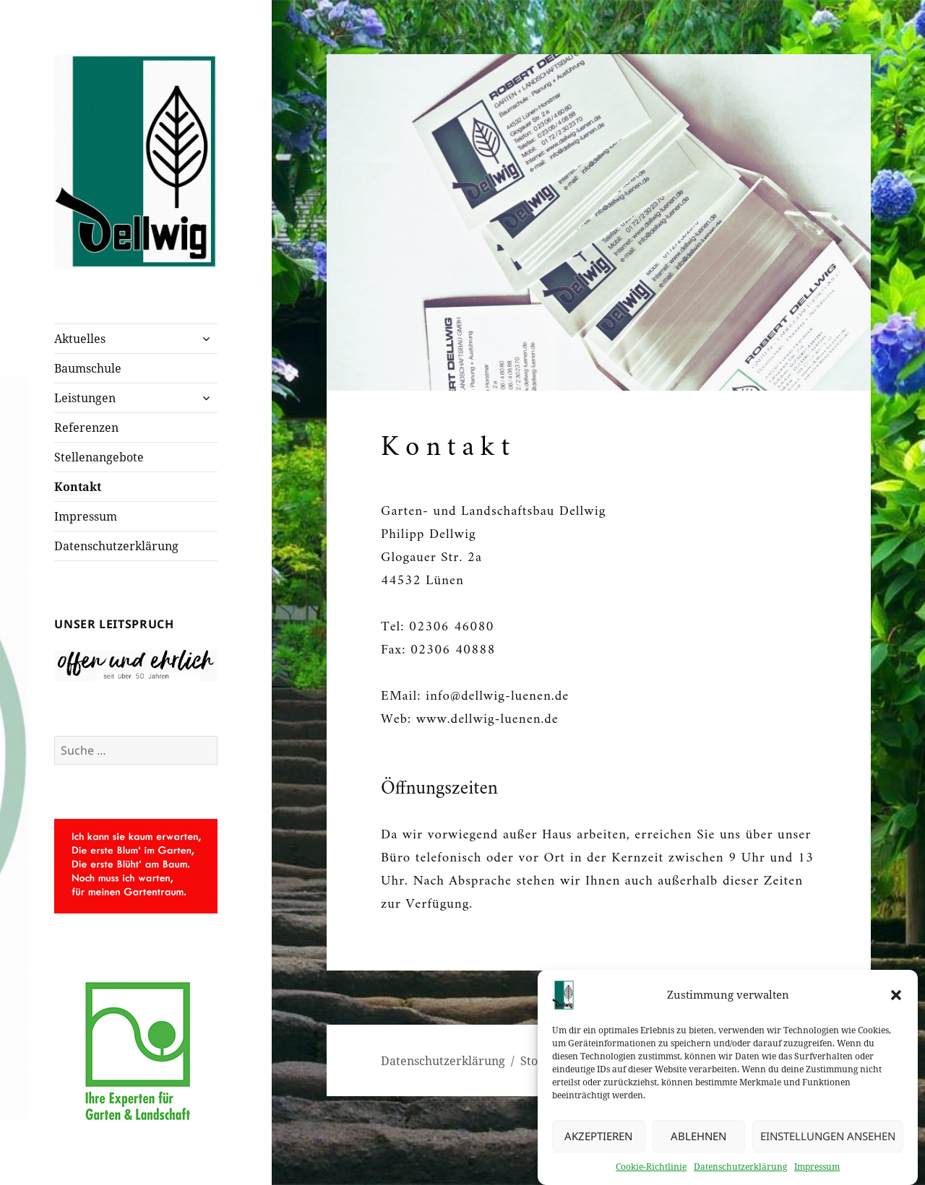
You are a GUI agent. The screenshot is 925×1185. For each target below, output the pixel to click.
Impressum (817, 1171)
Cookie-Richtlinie (651, 1171)
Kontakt (77, 487)
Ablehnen (698, 1141)
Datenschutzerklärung (740, 1171)
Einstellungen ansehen (827, 1141)
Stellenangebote (99, 457)
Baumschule (87, 368)
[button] (896, 999)
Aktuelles (80, 339)
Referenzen (86, 427)
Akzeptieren (598, 1141)
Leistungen (85, 398)
